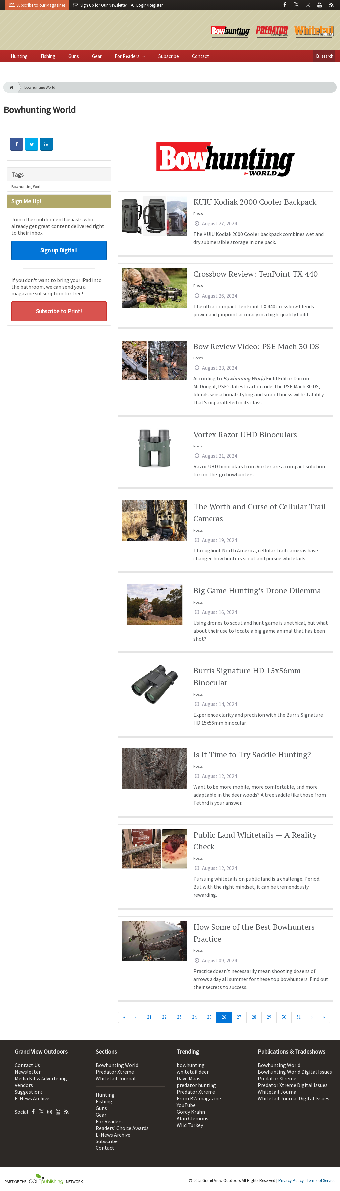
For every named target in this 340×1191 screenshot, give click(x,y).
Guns (73, 56)
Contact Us (27, 1065)
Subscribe (168, 56)
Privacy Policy (291, 1180)
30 (284, 1017)
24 (194, 1017)
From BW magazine (199, 1098)
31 (299, 1017)
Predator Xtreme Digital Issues (293, 1085)
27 (239, 1017)
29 (269, 1017)
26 (224, 1017)
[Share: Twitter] (31, 144)
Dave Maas (188, 1078)
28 (254, 1017)
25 (209, 1017)
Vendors (24, 1085)
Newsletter (28, 1071)
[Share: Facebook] (16, 144)
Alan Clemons (192, 1118)
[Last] (324, 1017)
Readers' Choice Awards (122, 1128)
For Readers (128, 56)
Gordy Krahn (191, 1111)
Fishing (48, 56)
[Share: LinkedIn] (46, 144)
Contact (200, 56)
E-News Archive (32, 1098)
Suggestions (29, 1091)
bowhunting (191, 1065)
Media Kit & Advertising (41, 1078)
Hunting (19, 56)
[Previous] (136, 1017)
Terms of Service (321, 1180)
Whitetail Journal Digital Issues (293, 1098)
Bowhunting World (26, 186)
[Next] (312, 1017)
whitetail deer (193, 1071)
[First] (124, 1017)
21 (149, 1017)
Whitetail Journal (116, 1078)
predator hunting (196, 1085)
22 (164, 1017)
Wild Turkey (190, 1125)
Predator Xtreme (115, 1071)
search (324, 56)
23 (179, 1017)
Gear (97, 56)
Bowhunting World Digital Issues (295, 1071)
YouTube (186, 1105)
